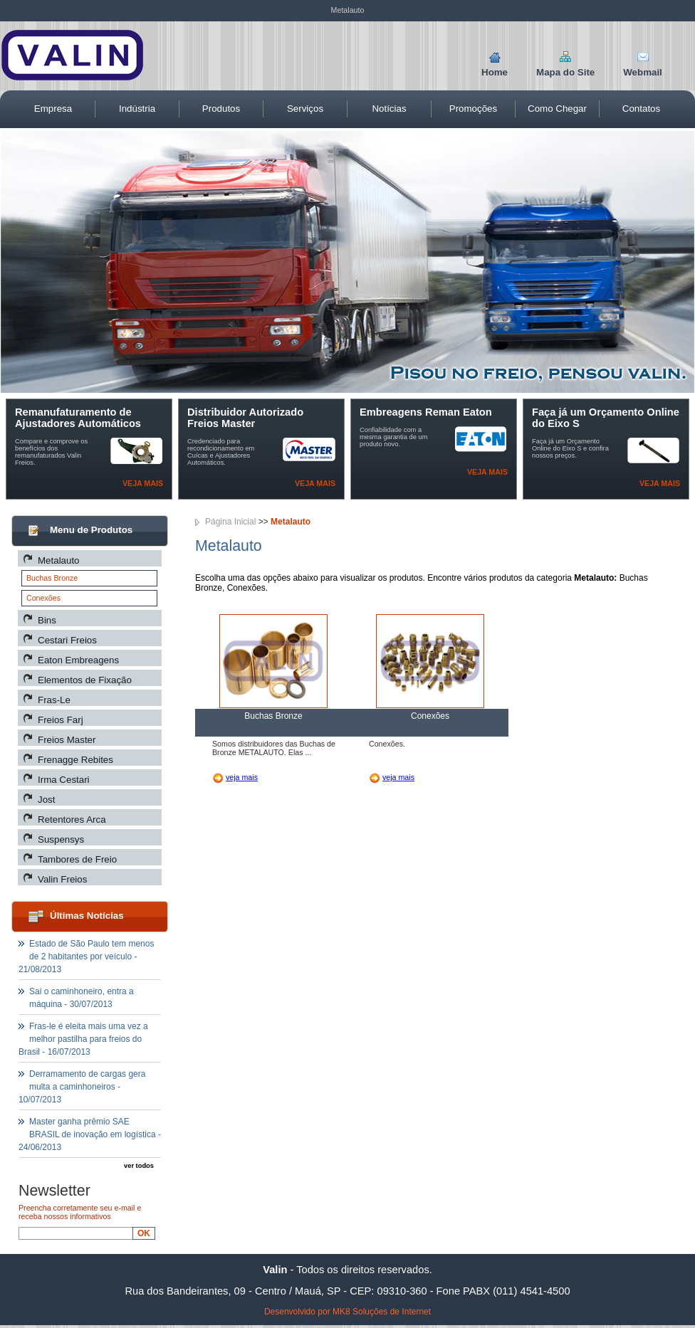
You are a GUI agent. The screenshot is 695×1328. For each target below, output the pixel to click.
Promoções (473, 108)
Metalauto (59, 560)
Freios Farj (60, 720)
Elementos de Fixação (85, 680)
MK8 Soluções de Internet (382, 1312)
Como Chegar (557, 108)
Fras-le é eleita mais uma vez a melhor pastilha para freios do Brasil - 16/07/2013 (83, 1039)
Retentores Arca (72, 819)
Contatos (641, 108)
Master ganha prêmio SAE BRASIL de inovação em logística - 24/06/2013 (90, 1134)
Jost (46, 799)
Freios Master (66, 739)
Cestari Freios (67, 640)
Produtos (221, 108)
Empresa (53, 108)
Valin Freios (62, 879)
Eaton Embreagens (78, 660)
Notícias (389, 108)
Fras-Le (54, 700)
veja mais (242, 777)
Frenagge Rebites (75, 759)
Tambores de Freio (77, 859)
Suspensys (61, 839)
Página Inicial (230, 522)
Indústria (137, 108)
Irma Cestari (64, 779)
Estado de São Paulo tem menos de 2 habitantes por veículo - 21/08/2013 (86, 956)
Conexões (43, 598)
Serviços (305, 108)
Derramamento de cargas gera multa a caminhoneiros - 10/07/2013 (82, 1087)
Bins (47, 620)
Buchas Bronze (52, 578)
